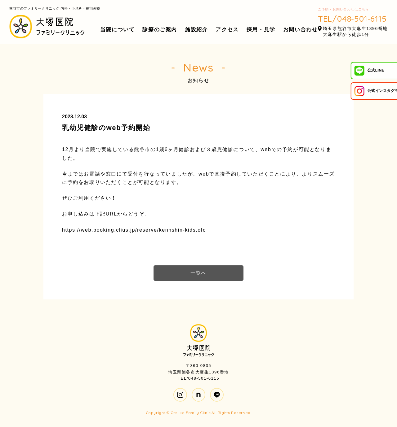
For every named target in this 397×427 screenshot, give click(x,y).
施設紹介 (196, 30)
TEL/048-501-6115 (352, 19)
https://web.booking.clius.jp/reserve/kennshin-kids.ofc (134, 230)
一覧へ (198, 273)
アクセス (227, 30)
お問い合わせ (300, 30)
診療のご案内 (159, 30)
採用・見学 (261, 30)
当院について (117, 30)
